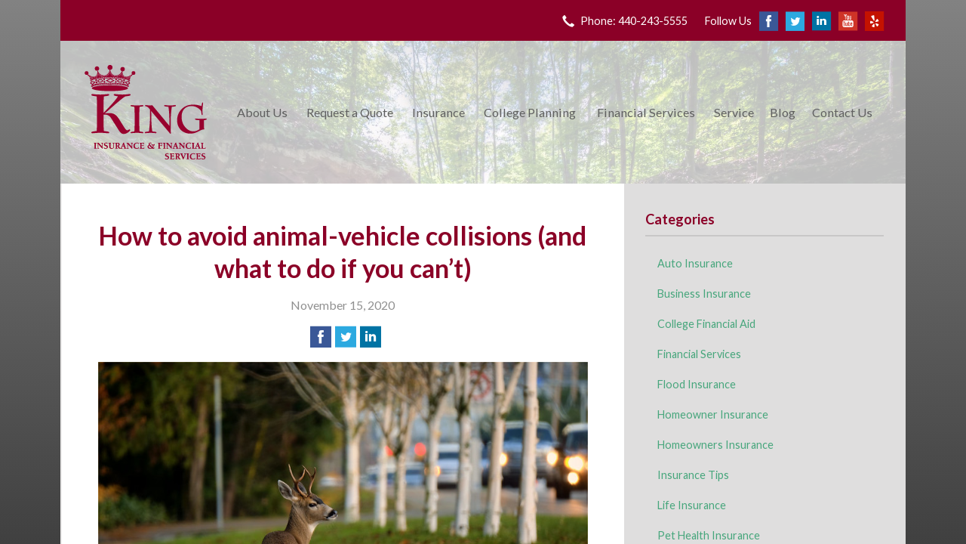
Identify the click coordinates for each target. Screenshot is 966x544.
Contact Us (842, 112)
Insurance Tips (693, 474)
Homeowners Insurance (715, 444)
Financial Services (646, 112)
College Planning (530, 112)
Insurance (438, 112)
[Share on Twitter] (345, 337)
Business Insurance (704, 293)
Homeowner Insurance (712, 414)
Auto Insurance (695, 263)
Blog (782, 112)
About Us (262, 112)
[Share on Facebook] (320, 337)
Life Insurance (691, 505)
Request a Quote (349, 112)
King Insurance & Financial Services (146, 112)
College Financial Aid (706, 323)
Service (734, 112)
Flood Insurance (696, 384)
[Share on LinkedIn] (370, 337)
